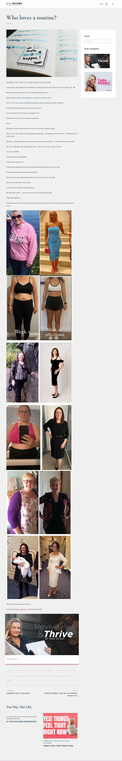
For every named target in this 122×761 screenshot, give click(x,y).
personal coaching (70, 670)
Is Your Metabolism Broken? (22, 721)
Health (51, 741)
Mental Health (65, 741)
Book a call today (21, 609)
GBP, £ (101, 4)
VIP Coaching (47, 743)
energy (40, 670)
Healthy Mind (32, 716)
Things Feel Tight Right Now (59, 746)
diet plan (33, 670)
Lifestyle (57, 741)
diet (27, 670)
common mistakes (19, 670)
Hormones (9, 718)
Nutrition (17, 718)
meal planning (59, 670)
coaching (10, 670)
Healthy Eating (22, 716)
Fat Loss (9, 716)
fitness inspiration (49, 670)
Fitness (14, 716)
